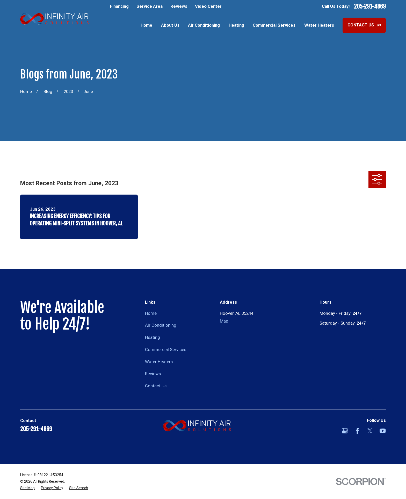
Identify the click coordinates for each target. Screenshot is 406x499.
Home (151, 313)
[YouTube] (383, 431)
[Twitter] (370, 431)
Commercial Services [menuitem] (274, 25)
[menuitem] (27, 488)
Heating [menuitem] (236, 25)
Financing (119, 6)
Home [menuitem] (146, 25)
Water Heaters (159, 361)
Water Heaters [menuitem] (319, 25)
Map (224, 321)
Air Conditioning (160, 325)
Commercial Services (165, 349)
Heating (152, 337)
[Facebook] (357, 431)
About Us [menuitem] (170, 25)
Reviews (178, 6)
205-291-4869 (370, 6)
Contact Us (364, 25)
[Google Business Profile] (345, 431)
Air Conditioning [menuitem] (204, 25)
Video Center (208, 6)
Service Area (149, 6)
